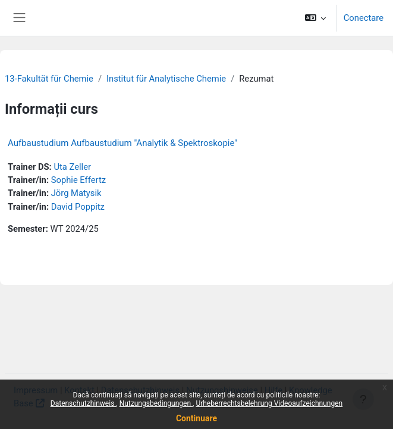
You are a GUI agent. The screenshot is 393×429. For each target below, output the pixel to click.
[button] (315, 18)
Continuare (196, 418)
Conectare (363, 18)
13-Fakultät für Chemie (49, 78)
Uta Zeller (72, 166)
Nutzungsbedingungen (156, 403)
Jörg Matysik (76, 193)
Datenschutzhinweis (84, 403)
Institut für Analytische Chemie (166, 78)
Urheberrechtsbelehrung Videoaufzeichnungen (269, 403)
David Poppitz (78, 206)
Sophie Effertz (78, 180)
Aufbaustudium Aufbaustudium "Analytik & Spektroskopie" (122, 143)
